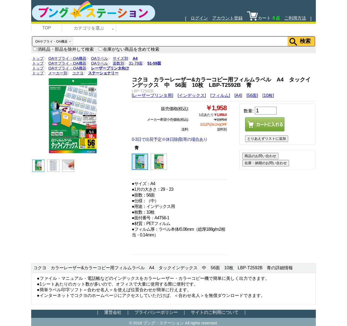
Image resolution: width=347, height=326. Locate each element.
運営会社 (112, 312)
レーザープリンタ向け (110, 68)
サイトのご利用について (215, 312)
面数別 (118, 63)
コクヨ (77, 73)
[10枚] (268, 95)
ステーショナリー (103, 73)
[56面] (252, 95)
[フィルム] (220, 95)
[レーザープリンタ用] (152, 95)
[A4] (238, 95)
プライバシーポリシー (156, 312)
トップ (38, 58)
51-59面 (154, 63)
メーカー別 (57, 73)
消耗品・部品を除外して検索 (63, 49)
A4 (135, 58)
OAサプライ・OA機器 (67, 58)
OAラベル (99, 58)
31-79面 (136, 63)
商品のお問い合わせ (260, 156)
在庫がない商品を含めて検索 (129, 49)
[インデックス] (192, 95)
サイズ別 (120, 58)
